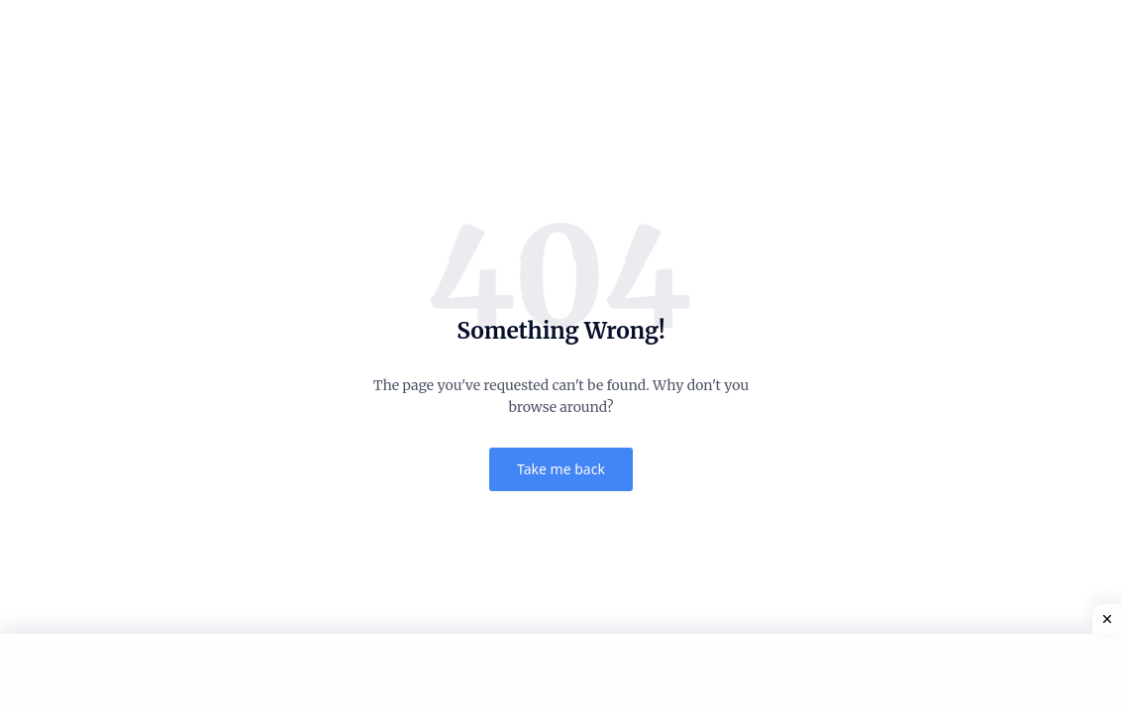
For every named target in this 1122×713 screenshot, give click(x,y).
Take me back (561, 468)
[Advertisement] (561, 673)
